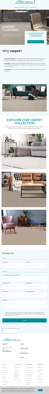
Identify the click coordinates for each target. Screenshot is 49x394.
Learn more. (32, 391)
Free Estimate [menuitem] (5, 381)
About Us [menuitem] (40, 367)
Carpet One (5, 18)
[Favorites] (45, 2)
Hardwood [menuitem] (4, 372)
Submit (24, 320)
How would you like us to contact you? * (11, 275)
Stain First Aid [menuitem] (29, 370)
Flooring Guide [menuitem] (29, 372)
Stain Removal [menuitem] (29, 367)
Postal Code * (5, 291)
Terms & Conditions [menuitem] (40, 379)
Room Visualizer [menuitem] (18, 367)
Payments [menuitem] (40, 376)
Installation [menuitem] (28, 380)
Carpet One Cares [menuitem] (40, 370)
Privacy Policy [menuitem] (41, 382)
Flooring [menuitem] (4, 367)
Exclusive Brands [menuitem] (28, 384)
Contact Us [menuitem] (40, 373)
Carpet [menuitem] (3, 374)
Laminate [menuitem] (4, 377)
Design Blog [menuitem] (17, 380)
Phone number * (6, 283)
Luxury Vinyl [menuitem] (5, 370)
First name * (5, 262)
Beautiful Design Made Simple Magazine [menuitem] (17, 375)
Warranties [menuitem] (28, 378)
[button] (44, 2)
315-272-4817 (33, 7)
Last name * (28, 262)
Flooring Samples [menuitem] (16, 370)
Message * (4, 300)
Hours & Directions (35, 41)
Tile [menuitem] (3, 379)
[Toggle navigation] (2, 2)
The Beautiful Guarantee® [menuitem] (29, 375)
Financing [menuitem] (4, 384)
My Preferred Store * (29, 291)
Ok (40, 390)
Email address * (28, 283)
